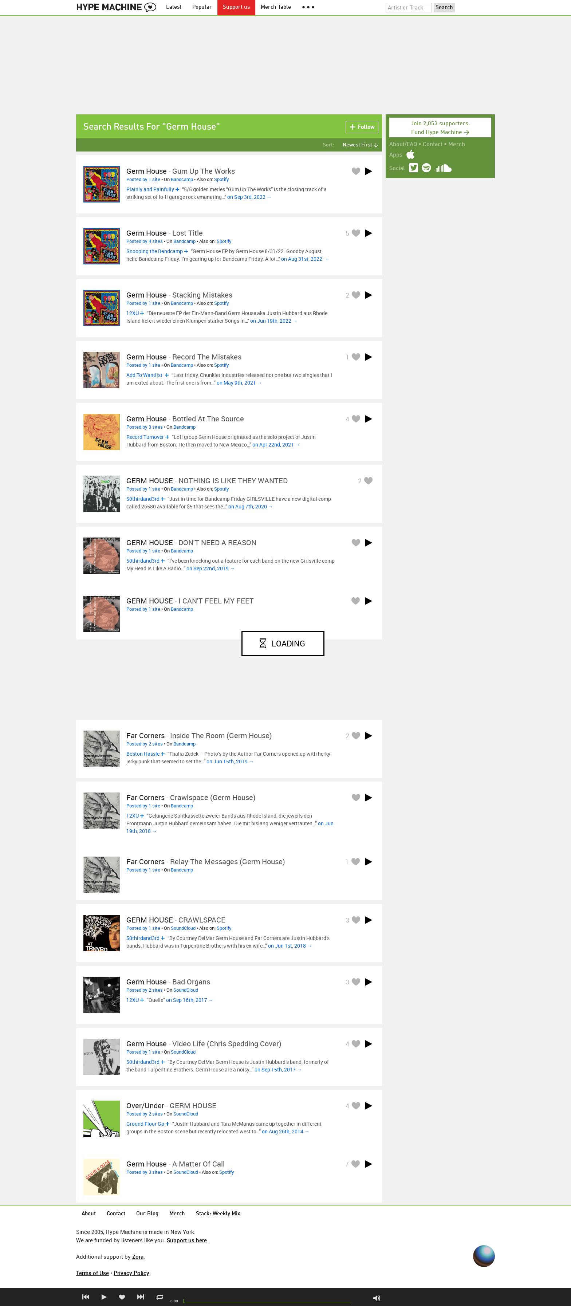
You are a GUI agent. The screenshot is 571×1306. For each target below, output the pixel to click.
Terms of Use (92, 1273)
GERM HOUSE (149, 480)
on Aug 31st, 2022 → (304, 258)
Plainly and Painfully (150, 189)
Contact (432, 144)
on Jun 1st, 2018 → (290, 945)
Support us (236, 7)
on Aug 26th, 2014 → (286, 1131)
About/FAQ (403, 144)
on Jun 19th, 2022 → (274, 320)
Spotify (221, 179)
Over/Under (145, 1105)
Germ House (146, 171)
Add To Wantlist (145, 374)
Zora (137, 1256)
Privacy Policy (131, 1273)
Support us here (187, 1240)
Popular (202, 7)
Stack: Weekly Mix (218, 1214)
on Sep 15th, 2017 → (278, 1069)
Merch (456, 144)
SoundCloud (183, 928)
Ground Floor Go (145, 1123)
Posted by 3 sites (144, 427)
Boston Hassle (143, 753)
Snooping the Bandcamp (154, 251)
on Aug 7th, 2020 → (250, 506)
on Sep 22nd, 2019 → (210, 568)
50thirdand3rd (143, 498)
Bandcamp (182, 179)
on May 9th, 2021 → (239, 382)
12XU (132, 313)
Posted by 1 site (143, 179)
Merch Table (276, 7)
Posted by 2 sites (144, 743)
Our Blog (147, 1214)
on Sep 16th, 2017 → (189, 999)
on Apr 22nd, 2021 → (276, 444)
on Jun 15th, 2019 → (230, 761)
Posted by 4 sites (144, 241)
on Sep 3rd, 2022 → (249, 196)
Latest (173, 7)
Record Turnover (145, 436)
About (89, 1214)
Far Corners (145, 735)
